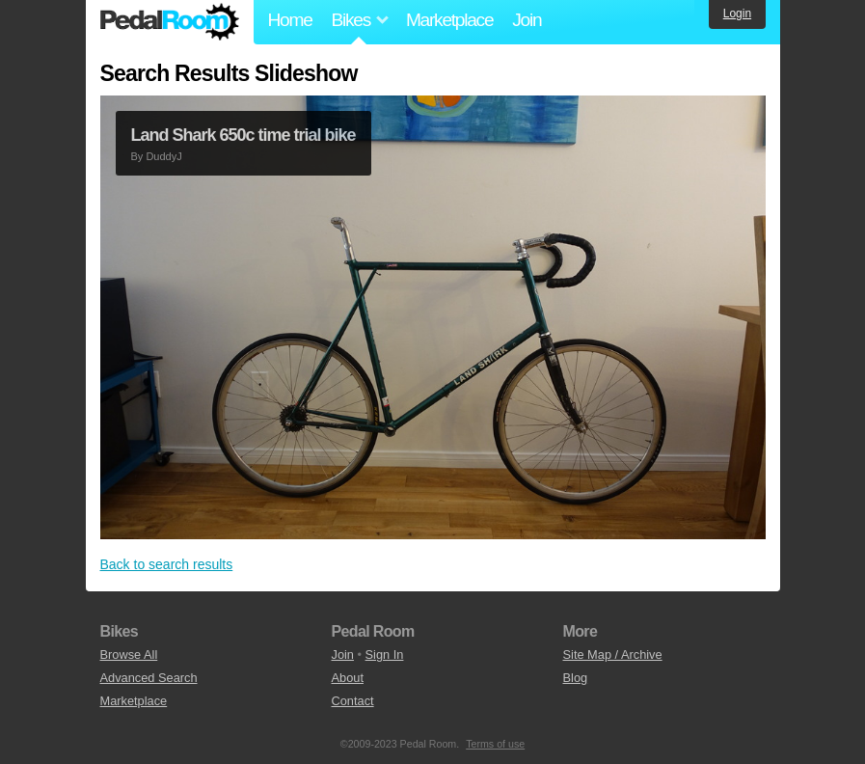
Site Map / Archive (612, 654)
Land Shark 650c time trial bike (243, 135)
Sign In (384, 654)
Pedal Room (169, 22)
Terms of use (495, 744)
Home (290, 20)
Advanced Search (149, 677)
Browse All (129, 654)
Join (526, 20)
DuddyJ (163, 156)
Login (737, 13)
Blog (575, 677)
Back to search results (166, 564)
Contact (353, 701)
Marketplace (449, 20)
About (348, 677)
